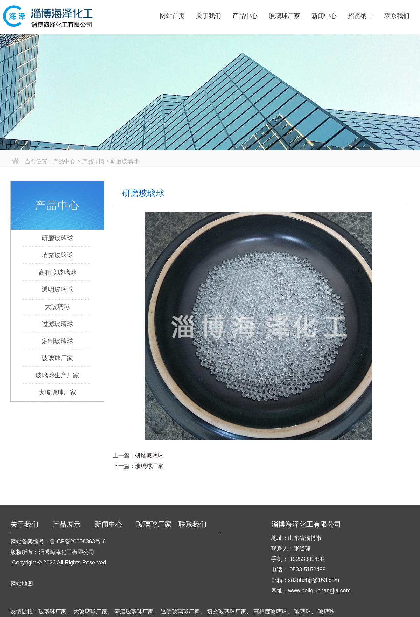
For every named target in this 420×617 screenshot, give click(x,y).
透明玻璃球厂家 (180, 612)
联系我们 (397, 15)
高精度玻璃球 (57, 272)
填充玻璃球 (57, 255)
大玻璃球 (57, 306)
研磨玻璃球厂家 (134, 612)
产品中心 (245, 15)
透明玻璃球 (57, 289)
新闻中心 (324, 15)
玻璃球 (302, 612)
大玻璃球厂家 (57, 392)
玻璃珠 (326, 612)
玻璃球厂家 (284, 15)
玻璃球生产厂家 (57, 375)
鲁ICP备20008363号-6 (78, 542)
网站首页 (172, 15)
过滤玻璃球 (57, 323)
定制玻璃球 (57, 341)
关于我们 (208, 15)
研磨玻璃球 (57, 238)
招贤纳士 (360, 15)
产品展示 (66, 524)
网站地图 (21, 584)
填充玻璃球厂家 (226, 612)
